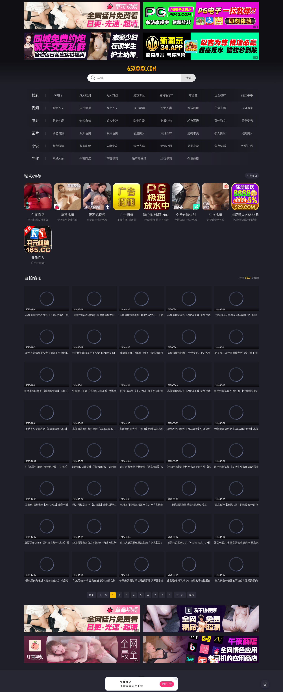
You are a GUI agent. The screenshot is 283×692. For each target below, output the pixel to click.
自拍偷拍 (85, 108)
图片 (35, 133)
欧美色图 (112, 133)
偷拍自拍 (85, 121)
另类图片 (247, 133)
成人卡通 (112, 121)
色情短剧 (193, 158)
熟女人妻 (166, 108)
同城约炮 (58, 158)
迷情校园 (166, 146)
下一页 (180, 595)
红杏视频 (166, 158)
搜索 (188, 78)
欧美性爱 (139, 121)
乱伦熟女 (220, 121)
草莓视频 (112, 158)
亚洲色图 (85, 133)
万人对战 (112, 95)
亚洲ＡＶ (58, 108)
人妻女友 (112, 146)
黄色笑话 (220, 146)
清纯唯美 (193, 133)
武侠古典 (139, 146)
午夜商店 (85, 158)
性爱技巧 (247, 146)
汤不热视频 (139, 158)
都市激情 (58, 146)
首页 (91, 595)
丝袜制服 (193, 108)
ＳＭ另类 (247, 108)
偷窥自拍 (58, 133)
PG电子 (58, 95)
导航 (35, 158)
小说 (35, 145)
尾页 (191, 595)
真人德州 (85, 95)
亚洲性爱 (58, 121)
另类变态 (247, 121)
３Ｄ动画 (139, 108)
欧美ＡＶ (112, 108)
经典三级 (193, 121)
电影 (35, 120)
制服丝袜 (166, 121)
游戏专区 (139, 95)
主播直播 (220, 108)
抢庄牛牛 (247, 95)
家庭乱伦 (85, 146)
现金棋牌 (220, 95)
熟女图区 (220, 133)
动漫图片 (139, 133)
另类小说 (193, 146)
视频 (35, 107)
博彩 (35, 95)
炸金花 (193, 95)
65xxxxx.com (141, 68)
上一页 (103, 595)
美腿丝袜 (166, 133)
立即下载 (167, 684)
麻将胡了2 (166, 95)
